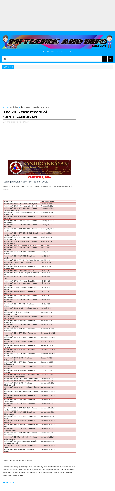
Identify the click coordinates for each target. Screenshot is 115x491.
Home (5, 107)
